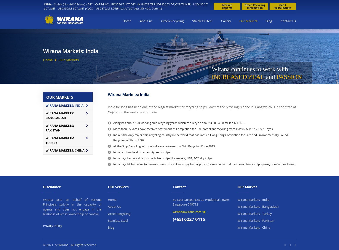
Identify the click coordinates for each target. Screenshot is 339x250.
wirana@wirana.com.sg (189, 212)
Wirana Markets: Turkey (60, 140)
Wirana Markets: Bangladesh (60, 115)
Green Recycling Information (255, 6)
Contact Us (288, 21)
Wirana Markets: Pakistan (60, 127)
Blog (269, 21)
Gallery (226, 21)
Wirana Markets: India (64, 105)
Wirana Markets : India (253, 200)
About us (146, 21)
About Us (114, 206)
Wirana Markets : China (254, 227)
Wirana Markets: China (65, 150)
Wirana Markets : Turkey (255, 214)
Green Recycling (172, 21)
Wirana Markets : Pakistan (256, 220)
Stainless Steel (202, 21)
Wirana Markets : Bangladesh (258, 206)
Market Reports (227, 6)
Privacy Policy (52, 226)
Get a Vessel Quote (282, 6)
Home (127, 21)
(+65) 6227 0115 (189, 219)
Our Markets (248, 21)
